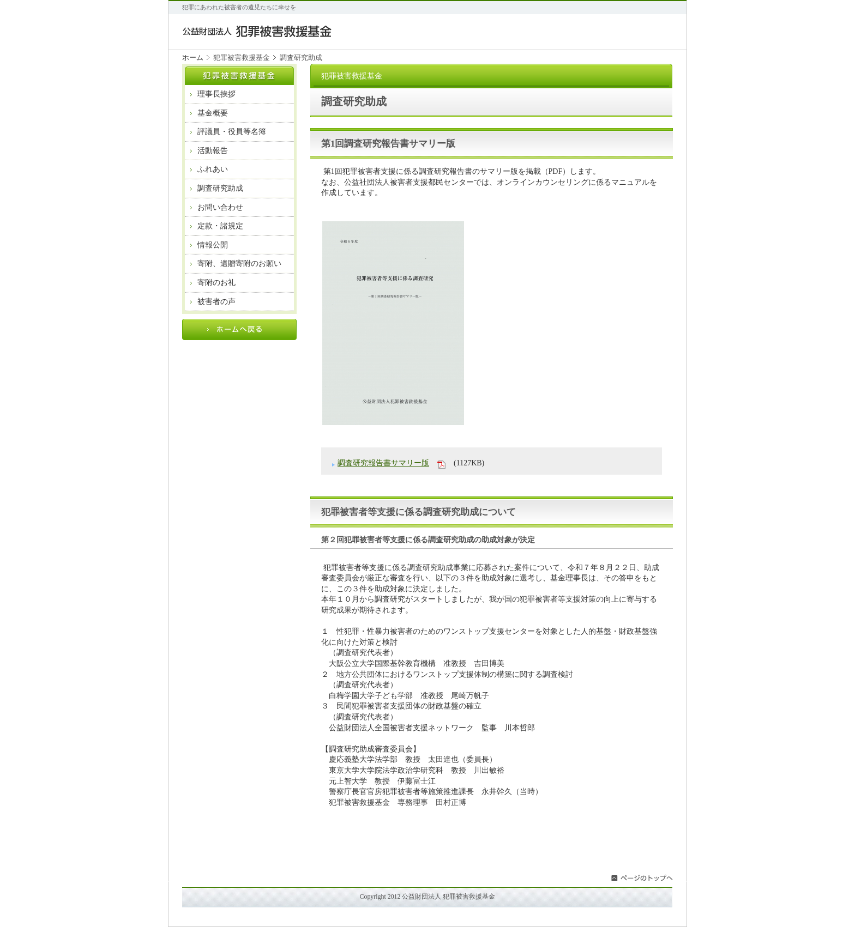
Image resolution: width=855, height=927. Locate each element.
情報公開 (212, 245)
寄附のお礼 (216, 282)
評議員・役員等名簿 (231, 132)
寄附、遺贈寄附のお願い (239, 263)
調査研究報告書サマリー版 (383, 463)
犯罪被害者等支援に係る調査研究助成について (418, 512)
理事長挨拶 (216, 94)
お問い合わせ (220, 207)
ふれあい (212, 169)
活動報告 (212, 151)
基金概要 (212, 113)
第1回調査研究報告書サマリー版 (388, 143)
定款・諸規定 (220, 226)
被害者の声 (216, 302)
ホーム (192, 57)
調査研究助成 (220, 188)
